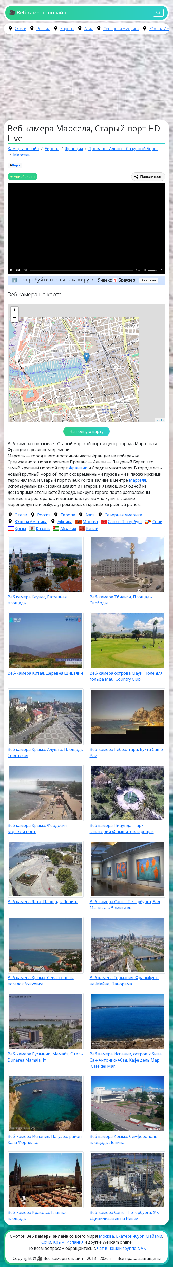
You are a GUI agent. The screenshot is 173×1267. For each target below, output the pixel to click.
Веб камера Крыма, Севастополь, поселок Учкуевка (41, 981)
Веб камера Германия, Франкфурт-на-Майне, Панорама (124, 981)
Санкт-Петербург (125, 521)
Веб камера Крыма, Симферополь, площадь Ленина (124, 1139)
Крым (20, 528)
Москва (90, 521)
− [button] (14, 318)
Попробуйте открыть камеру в (78, 279)
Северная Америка (121, 28)
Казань (43, 528)
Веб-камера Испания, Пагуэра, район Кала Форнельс (45, 1139)
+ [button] (14, 310)
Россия (43, 28)
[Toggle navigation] (158, 13)
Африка (64, 521)
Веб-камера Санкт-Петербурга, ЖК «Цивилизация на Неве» (124, 1215)
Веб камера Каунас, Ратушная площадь (37, 600)
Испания (74, 1242)
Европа (67, 28)
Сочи (157, 521)
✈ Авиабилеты (22, 176)
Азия (88, 28)
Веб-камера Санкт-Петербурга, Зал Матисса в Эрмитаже (125, 905)
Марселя (137, 480)
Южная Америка (31, 521)
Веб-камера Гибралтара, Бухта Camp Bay (126, 752)
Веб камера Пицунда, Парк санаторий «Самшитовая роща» (122, 828)
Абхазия (68, 528)
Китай (92, 528)
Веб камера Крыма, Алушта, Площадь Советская (45, 752)
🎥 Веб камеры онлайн (37, 12)
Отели (20, 28)
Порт (16, 165)
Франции (78, 468)
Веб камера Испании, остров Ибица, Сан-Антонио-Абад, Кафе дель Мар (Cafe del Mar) (126, 1060)
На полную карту (86, 431)
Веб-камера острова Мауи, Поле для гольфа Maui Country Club (126, 676)
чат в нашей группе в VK (121, 1248)
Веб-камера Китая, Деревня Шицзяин (45, 673)
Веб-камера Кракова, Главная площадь (37, 1215)
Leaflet (160, 420)
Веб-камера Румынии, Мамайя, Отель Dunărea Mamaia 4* (45, 1057)
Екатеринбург (130, 1236)
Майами (154, 1236)
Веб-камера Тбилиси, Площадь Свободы (121, 600)
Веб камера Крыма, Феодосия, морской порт (38, 828)
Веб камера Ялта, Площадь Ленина (43, 901)
